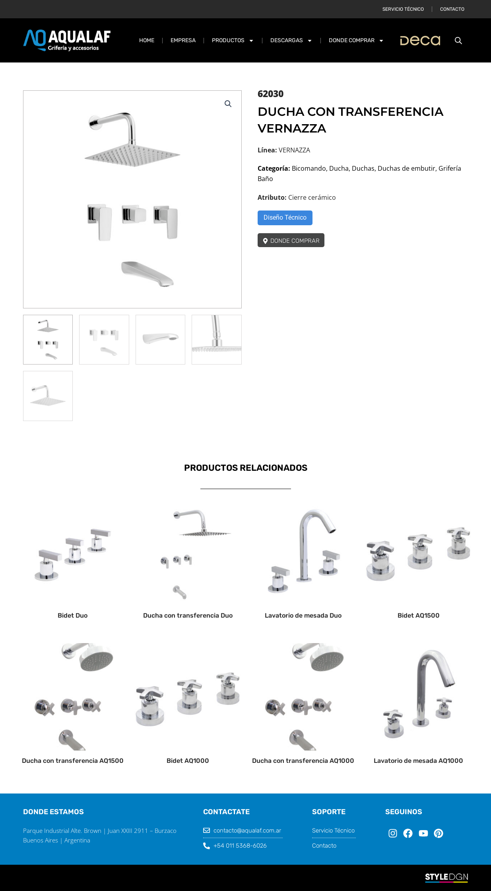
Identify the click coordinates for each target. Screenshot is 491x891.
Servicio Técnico (403, 9)
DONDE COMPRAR (356, 40)
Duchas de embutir (406, 168)
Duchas (363, 168)
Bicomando (309, 168)
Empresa (183, 40)
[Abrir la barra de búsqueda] (458, 40)
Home (146, 40)
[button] (228, 104)
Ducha (339, 168)
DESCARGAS (291, 40)
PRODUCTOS (233, 40)
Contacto (452, 9)
